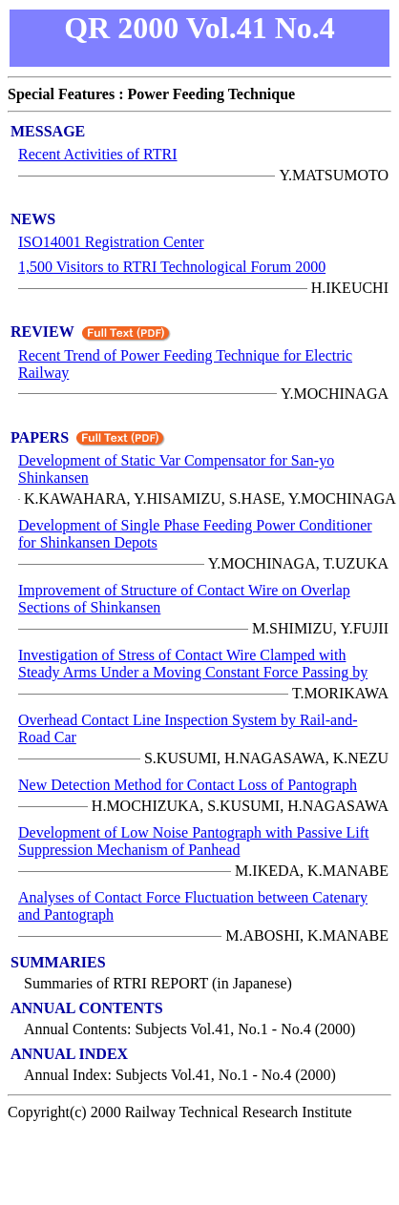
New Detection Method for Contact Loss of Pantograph (187, 785)
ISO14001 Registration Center (111, 242)
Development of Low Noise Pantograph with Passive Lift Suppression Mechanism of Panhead (193, 841)
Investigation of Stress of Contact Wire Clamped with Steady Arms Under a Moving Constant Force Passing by (193, 663)
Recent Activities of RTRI (98, 154)
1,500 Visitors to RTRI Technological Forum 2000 (172, 267)
